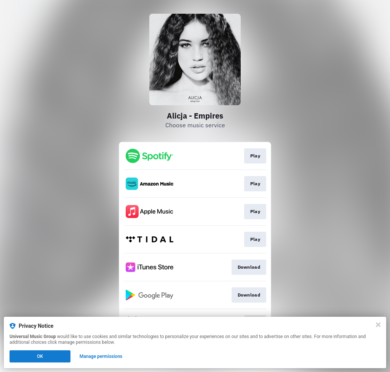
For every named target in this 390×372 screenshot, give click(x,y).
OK (40, 356)
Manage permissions (101, 356)
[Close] (378, 325)
